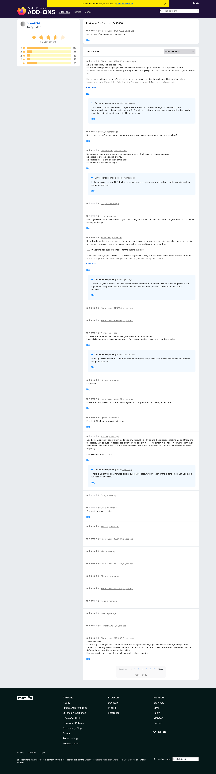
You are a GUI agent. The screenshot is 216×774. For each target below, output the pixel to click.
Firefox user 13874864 (111, 61)
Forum (66, 733)
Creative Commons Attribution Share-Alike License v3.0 (110, 760)
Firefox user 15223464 (111, 399)
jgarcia (104, 418)
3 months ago (128, 103)
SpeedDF (36, 27)
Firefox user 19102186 (111, 308)
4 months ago (129, 61)
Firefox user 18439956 (111, 31)
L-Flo (103, 216)
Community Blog (72, 728)
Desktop (113, 702)
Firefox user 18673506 (111, 588)
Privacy (20, 752)
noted (43, 760)
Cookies (32, 752)
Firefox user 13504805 (111, 564)
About (66, 702)
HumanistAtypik (108, 626)
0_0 (102, 203)
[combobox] (179, 11)
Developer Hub (71, 718)
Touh (103, 601)
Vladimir (104, 526)
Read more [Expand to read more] (91, 87)
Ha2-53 (104, 436)
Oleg (103, 613)
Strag (103, 495)
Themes (77, 11)
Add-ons (68, 697)
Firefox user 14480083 (111, 320)
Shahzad (105, 576)
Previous (123, 669)
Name (103, 333)
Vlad (103, 551)
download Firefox (124, 3)
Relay (156, 712)
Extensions (64, 11)
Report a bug (70, 738)
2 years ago (128, 31)
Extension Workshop (74, 712)
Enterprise (113, 712)
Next (160, 669)
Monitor (158, 718)
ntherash (105, 380)
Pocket (157, 723)
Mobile (112, 707)
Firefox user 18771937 (111, 638)
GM (102, 132)
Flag (88, 40)
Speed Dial (33, 23)
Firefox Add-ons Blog (75, 707)
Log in (196, 3)
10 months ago (120, 150)
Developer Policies (73, 723)
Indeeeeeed (107, 150)
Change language (161, 759)
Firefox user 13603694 (111, 539)
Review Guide (70, 743)
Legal (42, 752)
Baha (103, 508)
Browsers (158, 702)
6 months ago (111, 132)
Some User (106, 237)
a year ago (112, 216)
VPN (156, 707)
